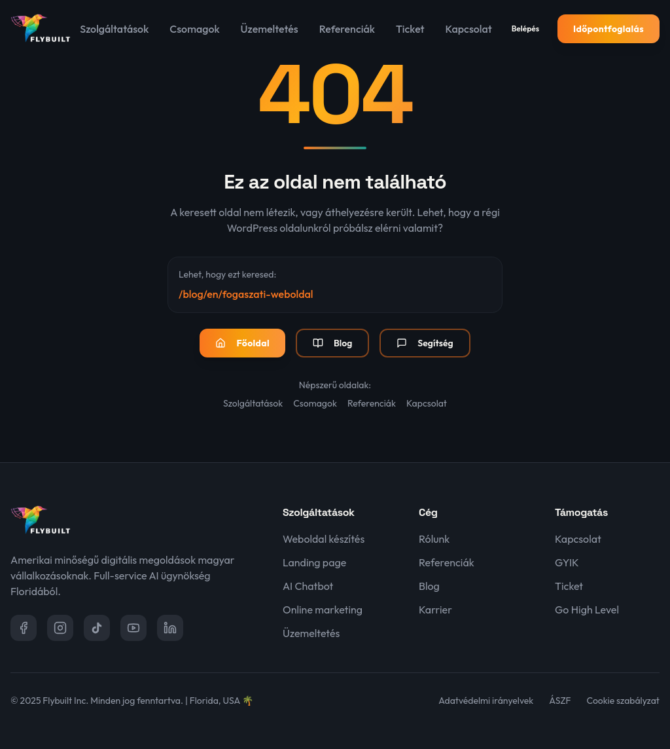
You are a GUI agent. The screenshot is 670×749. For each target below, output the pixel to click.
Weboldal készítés (323, 538)
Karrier (435, 609)
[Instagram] (60, 628)
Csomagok (194, 28)
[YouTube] (133, 628)
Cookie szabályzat (623, 700)
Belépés (525, 28)
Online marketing (322, 609)
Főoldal (242, 343)
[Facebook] (23, 628)
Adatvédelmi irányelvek (485, 700)
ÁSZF (560, 700)
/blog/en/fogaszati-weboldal (246, 294)
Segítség (425, 343)
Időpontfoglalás (608, 29)
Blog (332, 343)
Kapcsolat (469, 28)
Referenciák (347, 28)
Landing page (314, 562)
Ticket (410, 28)
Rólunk (434, 538)
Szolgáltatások (114, 28)
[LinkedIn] (170, 628)
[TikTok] (97, 628)
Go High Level (587, 609)
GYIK (567, 562)
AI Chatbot (308, 586)
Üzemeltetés (269, 28)
